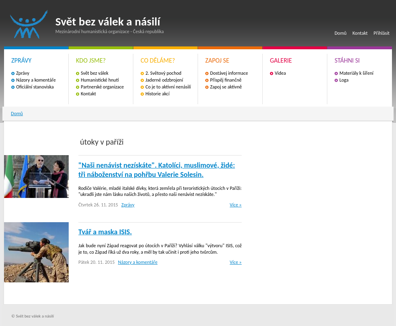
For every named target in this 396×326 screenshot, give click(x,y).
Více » (236, 205)
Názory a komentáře (36, 80)
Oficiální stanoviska (35, 87)
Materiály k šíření (356, 73)
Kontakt (360, 33)
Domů (341, 33)
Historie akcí (157, 94)
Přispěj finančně (226, 80)
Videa (280, 73)
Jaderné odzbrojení (164, 80)
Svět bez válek (94, 73)
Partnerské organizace (102, 87)
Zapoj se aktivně (226, 87)
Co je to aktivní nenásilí (168, 87)
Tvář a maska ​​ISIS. (105, 231)
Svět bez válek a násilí (29, 24)
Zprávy (22, 73)
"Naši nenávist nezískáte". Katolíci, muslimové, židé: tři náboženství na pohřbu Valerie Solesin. (156, 170)
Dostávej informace (229, 73)
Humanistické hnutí (100, 80)
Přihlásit (382, 33)
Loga (344, 80)
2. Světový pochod (163, 73)
